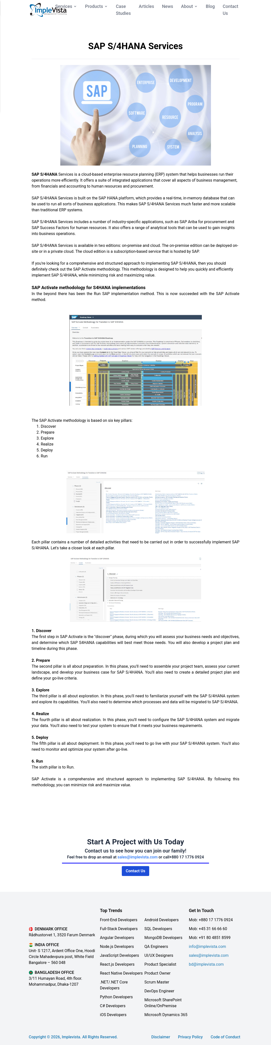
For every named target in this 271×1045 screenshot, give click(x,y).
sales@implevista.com (138, 857)
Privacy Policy (190, 1037)
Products (96, 6)
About (189, 6)
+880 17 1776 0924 (186, 857)
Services (66, 6)
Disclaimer (160, 1037)
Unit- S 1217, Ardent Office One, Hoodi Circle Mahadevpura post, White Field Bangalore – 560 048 (62, 956)
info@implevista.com (207, 946)
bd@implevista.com (206, 964)
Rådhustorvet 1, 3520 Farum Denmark (62, 935)
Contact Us (135, 871)
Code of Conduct (225, 1037)
